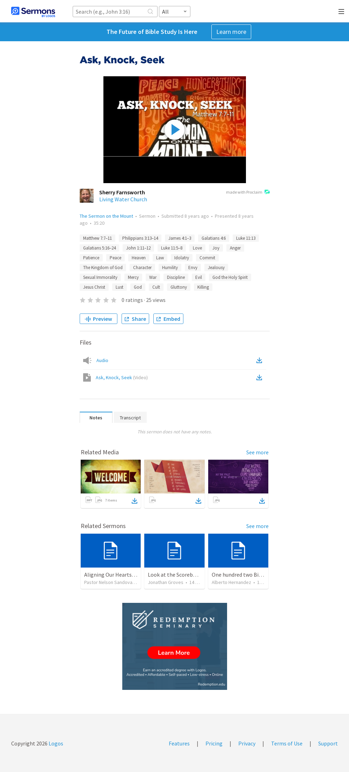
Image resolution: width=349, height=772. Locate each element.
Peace (115, 258)
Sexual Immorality (100, 277)
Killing (203, 287)
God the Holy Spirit (230, 277)
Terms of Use (287, 743)
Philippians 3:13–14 (140, 238)
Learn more (231, 32)
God (138, 287)
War (153, 277)
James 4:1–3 (179, 238)
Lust (119, 287)
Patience (91, 258)
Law (160, 258)
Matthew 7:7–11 (97, 238)
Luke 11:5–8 (171, 248)
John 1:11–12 (138, 248)
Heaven (139, 258)
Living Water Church (123, 199)
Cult (156, 287)
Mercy (133, 277)
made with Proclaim (248, 192)
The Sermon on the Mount (106, 216)
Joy (215, 248)
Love (197, 248)
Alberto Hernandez (231, 582)
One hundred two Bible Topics (247, 574)
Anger (235, 248)
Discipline (176, 277)
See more (257, 452)
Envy (192, 267)
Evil (198, 277)
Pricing (214, 743)
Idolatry (181, 258)
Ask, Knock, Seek (122, 377)
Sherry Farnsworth (122, 192)
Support (328, 743)
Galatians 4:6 (214, 238)
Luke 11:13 (245, 238)
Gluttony (178, 287)
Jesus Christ (94, 287)
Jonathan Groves (165, 582)
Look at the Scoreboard (176, 574)
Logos (55, 743)
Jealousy (216, 267)
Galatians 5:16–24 (99, 248)
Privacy (246, 743)
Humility (170, 267)
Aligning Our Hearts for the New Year (128, 574)
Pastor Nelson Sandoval (108, 582)
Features (179, 743)
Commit (207, 258)
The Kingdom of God (103, 267)
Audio (102, 360)
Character (142, 267)
